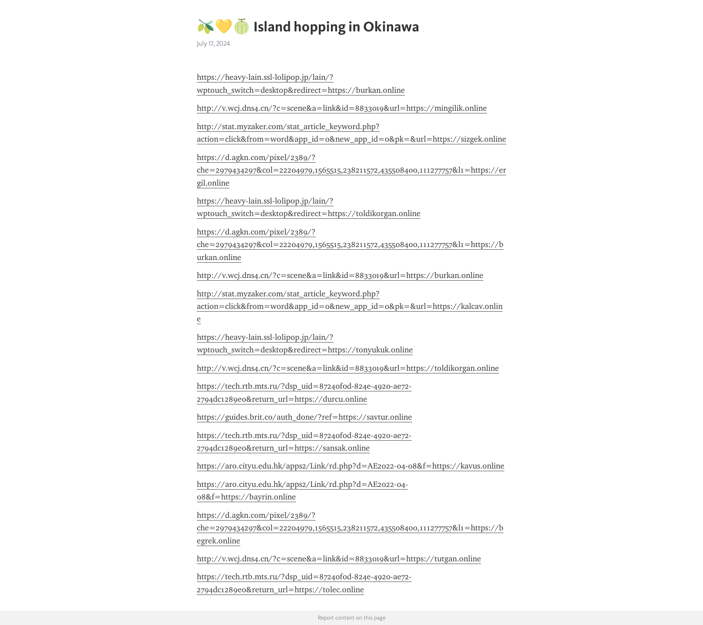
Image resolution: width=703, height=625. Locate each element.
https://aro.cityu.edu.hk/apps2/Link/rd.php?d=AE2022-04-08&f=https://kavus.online (350, 466)
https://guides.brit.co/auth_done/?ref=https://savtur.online (304, 417)
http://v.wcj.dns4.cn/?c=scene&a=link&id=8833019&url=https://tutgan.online (339, 559)
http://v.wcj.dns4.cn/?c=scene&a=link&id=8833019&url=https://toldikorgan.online (348, 368)
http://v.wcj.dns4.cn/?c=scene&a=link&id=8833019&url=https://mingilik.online (342, 108)
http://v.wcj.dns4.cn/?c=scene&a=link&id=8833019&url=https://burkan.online (340, 275)
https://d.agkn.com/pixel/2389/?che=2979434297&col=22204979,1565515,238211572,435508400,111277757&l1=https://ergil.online (351, 170)
